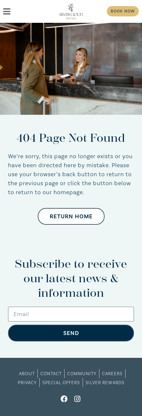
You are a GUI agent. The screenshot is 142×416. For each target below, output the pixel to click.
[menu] (27, 11)
